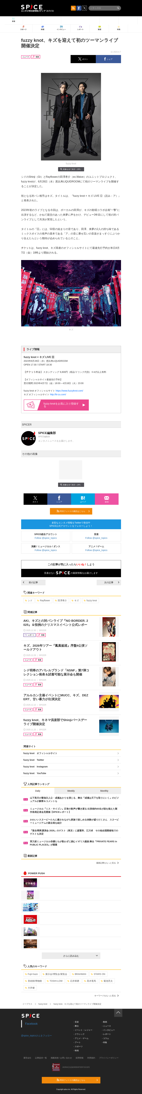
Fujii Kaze (31, 974)
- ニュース (106, 1026)
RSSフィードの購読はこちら (73, 511)
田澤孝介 (61, 600)
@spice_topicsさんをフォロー (36, 1035)
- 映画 (76, 1050)
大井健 (30, 987)
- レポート (106, 1034)
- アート (77, 1042)
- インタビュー (108, 1030)
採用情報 (79, 1058)
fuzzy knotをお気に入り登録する (64, 405)
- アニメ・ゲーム (81, 1038)
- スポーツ (78, 1046)
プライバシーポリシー (109, 1058)
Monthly (104, 791)
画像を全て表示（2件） (71, 169)
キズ (75, 600)
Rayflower (43, 600)
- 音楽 (76, 1022)
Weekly (71, 791)
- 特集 (104, 1042)
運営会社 (27, 1058)
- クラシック (79, 1034)
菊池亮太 (107, 981)
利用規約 (91, 1058)
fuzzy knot (90, 600)
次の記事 (111, 582)
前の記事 (30, 582)
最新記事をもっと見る (107, 863)
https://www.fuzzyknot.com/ (69, 390)
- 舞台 (76, 1026)
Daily (37, 791)
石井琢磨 (73, 981)
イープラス (27, 1004)
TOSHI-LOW (54, 981)
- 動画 (104, 1022)
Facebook (31, 1023)
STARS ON (98, 974)
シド (28, 600)
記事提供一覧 (41, 1058)
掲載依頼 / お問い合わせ (61, 1058)
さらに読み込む (80, 956)
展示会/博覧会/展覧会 (55, 974)
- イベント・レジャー (83, 1030)
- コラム (105, 1038)
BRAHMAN (79, 974)
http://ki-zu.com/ (58, 394)
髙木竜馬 (90, 981)
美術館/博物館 (33, 981)
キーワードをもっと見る (106, 996)
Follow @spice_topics (46, 538)
